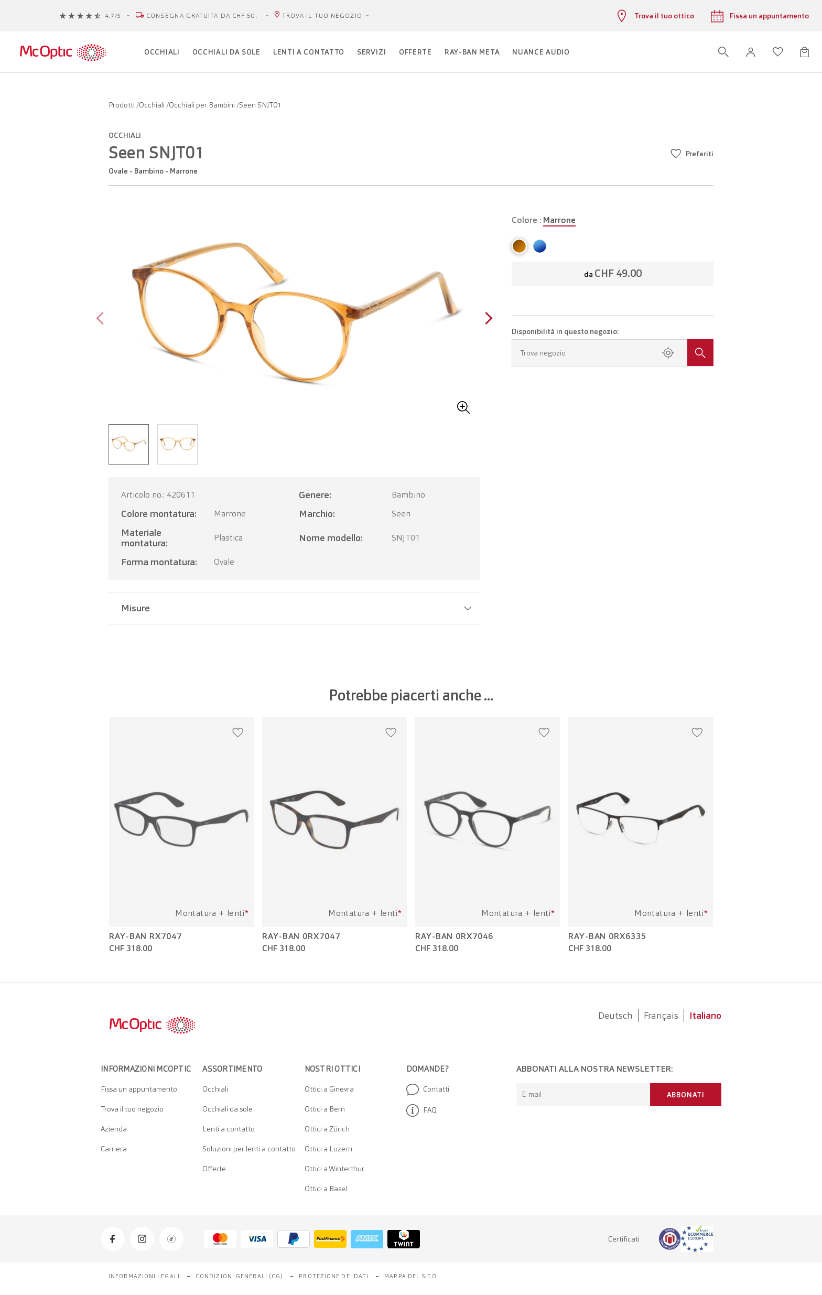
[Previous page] (102, 319)
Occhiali (152, 105)
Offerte (214, 1168)
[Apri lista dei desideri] (777, 52)
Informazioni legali (144, 1276)
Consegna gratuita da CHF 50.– (204, 16)
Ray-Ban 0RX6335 (607, 936)
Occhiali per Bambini (202, 105)
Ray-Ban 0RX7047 (301, 936)
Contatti (427, 1089)
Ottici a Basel (326, 1188)
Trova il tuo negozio (322, 16)
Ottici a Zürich (327, 1129)
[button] (750, 52)
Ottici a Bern (325, 1109)
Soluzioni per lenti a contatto (249, 1148)
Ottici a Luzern (328, 1148)
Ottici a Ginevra (329, 1089)
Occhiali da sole (227, 1109)
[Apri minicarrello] (804, 51)
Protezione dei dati (334, 1276)
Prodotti (122, 105)
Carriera (114, 1148)
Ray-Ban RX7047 (145, 936)
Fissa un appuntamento (139, 1089)
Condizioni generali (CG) (239, 1276)
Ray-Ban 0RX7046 (454, 936)
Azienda (114, 1129)
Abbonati (686, 1094)
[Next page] (486, 319)
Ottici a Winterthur (334, 1168)
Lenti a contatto (228, 1129)
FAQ (421, 1110)
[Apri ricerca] (723, 51)
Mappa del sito (410, 1276)
